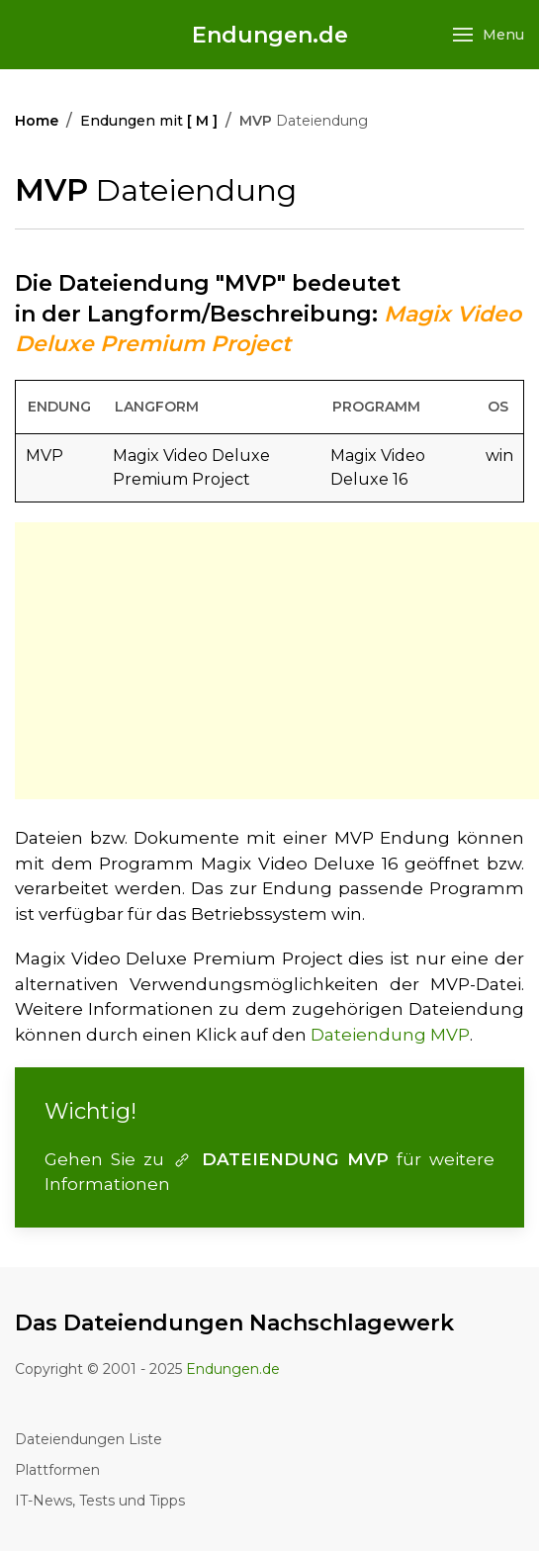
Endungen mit (149, 121)
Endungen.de (270, 35)
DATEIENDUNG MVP (280, 1159)
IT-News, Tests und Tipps (100, 1500)
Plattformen (57, 1470)
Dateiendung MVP (390, 1035)
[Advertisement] (277, 660)
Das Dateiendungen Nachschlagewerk (234, 1323)
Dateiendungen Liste (88, 1439)
